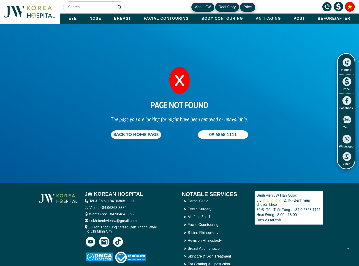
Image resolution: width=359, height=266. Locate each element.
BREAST (122, 18)
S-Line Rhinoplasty (203, 233)
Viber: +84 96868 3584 (107, 208)
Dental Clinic (198, 201)
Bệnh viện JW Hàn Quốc (276, 195)
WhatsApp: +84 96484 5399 (111, 214)
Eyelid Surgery (199, 209)
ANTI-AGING (268, 18)
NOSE (95, 18)
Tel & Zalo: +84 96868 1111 (111, 201)
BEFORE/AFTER (334, 18)
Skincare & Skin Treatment (209, 256)
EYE (72, 18)
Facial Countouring (203, 225)
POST (299, 18)
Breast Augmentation (205, 248)
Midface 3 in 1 (199, 217)
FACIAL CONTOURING (166, 18)
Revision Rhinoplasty (205, 240)
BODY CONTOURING (222, 18)
